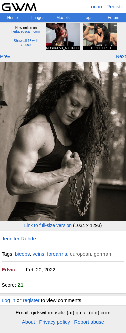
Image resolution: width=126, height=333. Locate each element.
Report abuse (89, 322)
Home (12, 17)
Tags (88, 17)
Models (63, 17)
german (102, 254)
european (80, 254)
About (28, 322)
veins (38, 254)
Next (121, 56)
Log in (95, 6)
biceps (22, 254)
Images (37, 17)
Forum (113, 17)
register (31, 300)
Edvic (8, 269)
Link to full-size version (48, 225)
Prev (5, 56)
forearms (57, 254)
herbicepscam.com (25, 31)
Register (115, 6)
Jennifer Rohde (19, 238)
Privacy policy (54, 322)
